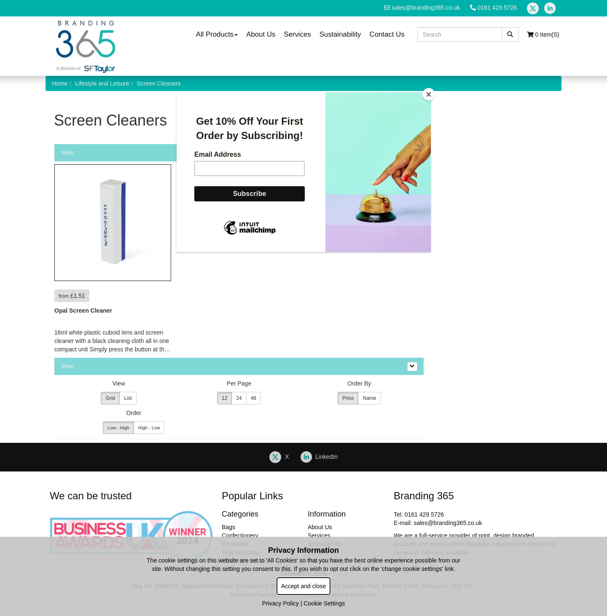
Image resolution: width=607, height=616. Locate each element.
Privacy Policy (280, 603)
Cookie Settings (324, 603)
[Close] (428, 94)
